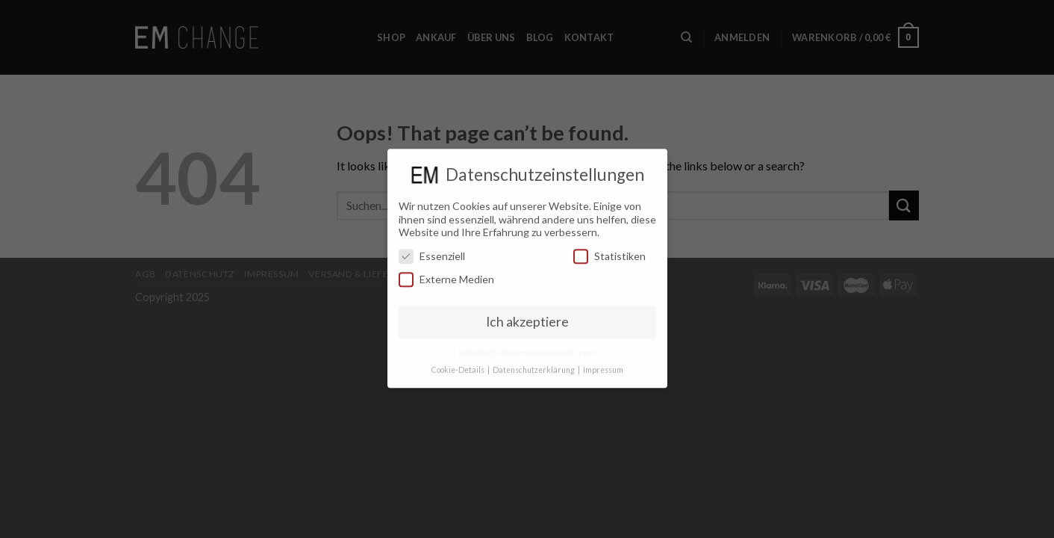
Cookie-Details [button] (458, 364)
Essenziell (432, 251)
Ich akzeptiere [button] (527, 316)
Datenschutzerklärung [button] (534, 364)
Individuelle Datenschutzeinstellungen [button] (527, 347)
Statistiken (609, 251)
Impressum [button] (603, 364)
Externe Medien (446, 275)
